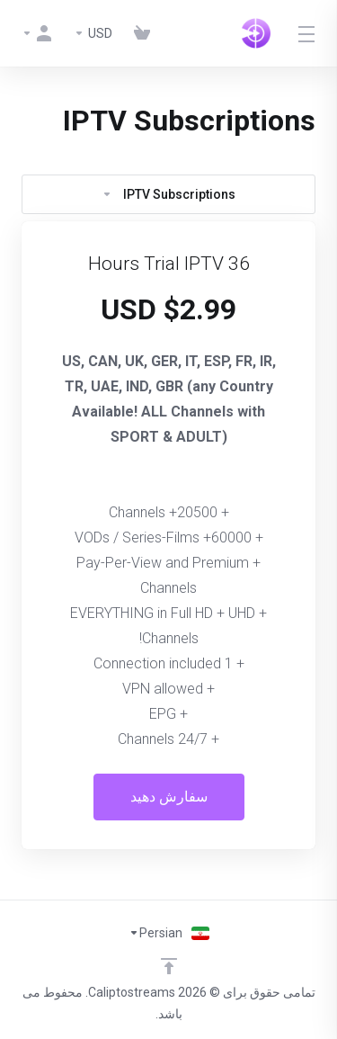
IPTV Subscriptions (168, 194)
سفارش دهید (169, 796)
